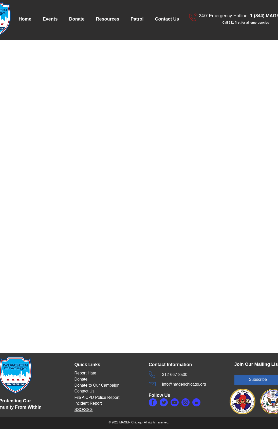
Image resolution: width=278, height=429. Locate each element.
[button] (52, 19)
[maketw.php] (164, 402)
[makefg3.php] (185, 402)
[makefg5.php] (196, 402)
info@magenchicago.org (184, 384)
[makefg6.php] (175, 402)
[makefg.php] (153, 402)
